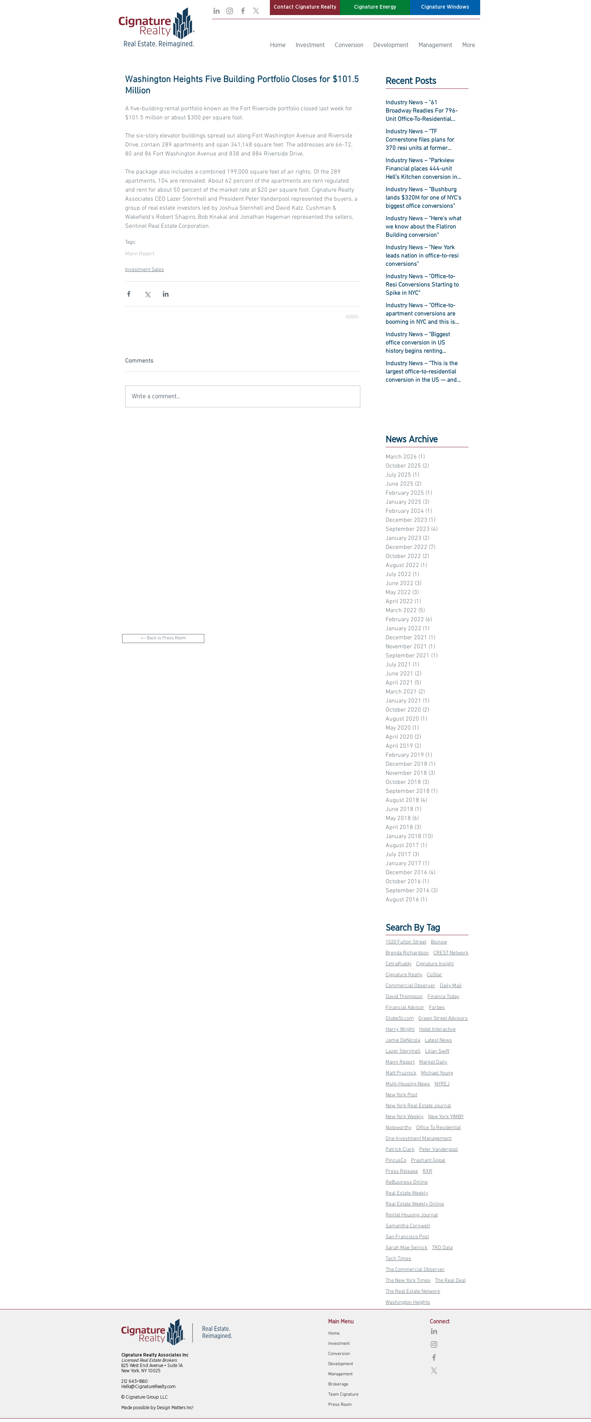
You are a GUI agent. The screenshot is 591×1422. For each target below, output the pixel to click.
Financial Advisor (405, 1007)
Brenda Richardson (407, 953)
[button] (305, 7)
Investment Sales (144, 270)
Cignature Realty (404, 975)
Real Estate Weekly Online (415, 1204)
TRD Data (442, 1248)
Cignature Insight (435, 964)
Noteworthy (399, 1128)
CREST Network (451, 953)
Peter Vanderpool (438, 1149)
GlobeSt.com (400, 1018)
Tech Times (398, 1259)
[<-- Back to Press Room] (163, 638)
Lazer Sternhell (403, 1051)
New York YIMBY (446, 1117)
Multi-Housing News (408, 1084)
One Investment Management (419, 1138)
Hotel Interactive (437, 1029)
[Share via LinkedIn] (165, 293)
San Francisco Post (407, 1237)
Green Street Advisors (443, 1018)
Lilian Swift (437, 1051)
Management (340, 1374)
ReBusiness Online (407, 1182)
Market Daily (433, 1062)
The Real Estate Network (413, 1291)
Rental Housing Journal (412, 1215)
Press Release (402, 1171)
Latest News (438, 1040)
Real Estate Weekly (407, 1193)
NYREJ (442, 1084)
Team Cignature (343, 1394)
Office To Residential (438, 1128)
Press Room (340, 1404)
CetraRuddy (399, 964)
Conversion (339, 1353)
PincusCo (396, 1160)
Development (340, 1364)
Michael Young (437, 1073)
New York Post (401, 1095)
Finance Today (443, 997)
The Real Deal (450, 1280)
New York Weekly (405, 1117)
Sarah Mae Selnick (406, 1248)
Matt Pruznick (401, 1073)
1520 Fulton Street (406, 942)
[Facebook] (243, 10)
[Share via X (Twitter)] (147, 293)
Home (334, 1333)
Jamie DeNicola (403, 1040)
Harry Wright (400, 1029)
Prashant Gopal (428, 1160)
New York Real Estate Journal (418, 1106)
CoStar (434, 975)
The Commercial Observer (415, 1270)
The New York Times (408, 1280)
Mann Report (139, 254)
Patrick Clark (400, 1149)
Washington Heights (408, 1302)
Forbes (437, 1007)
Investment (339, 1343)
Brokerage (338, 1384)
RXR (427, 1171)
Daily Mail (451, 986)
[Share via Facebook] (128, 293)
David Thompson (404, 997)
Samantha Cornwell (408, 1226)
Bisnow (439, 942)
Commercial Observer (410, 986)
